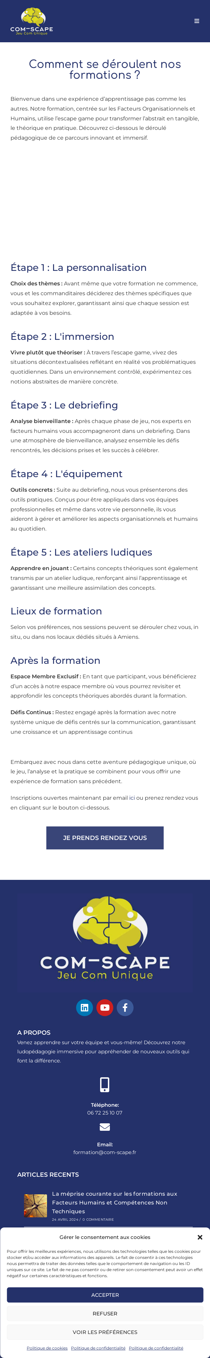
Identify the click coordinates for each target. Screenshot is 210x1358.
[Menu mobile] (197, 21)
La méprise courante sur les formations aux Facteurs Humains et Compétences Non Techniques (114, 1202)
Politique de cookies (47, 1348)
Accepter (105, 1295)
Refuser (105, 1313)
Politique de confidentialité (98, 1348)
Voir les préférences (105, 1332)
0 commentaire (98, 1219)
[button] (199, 1237)
